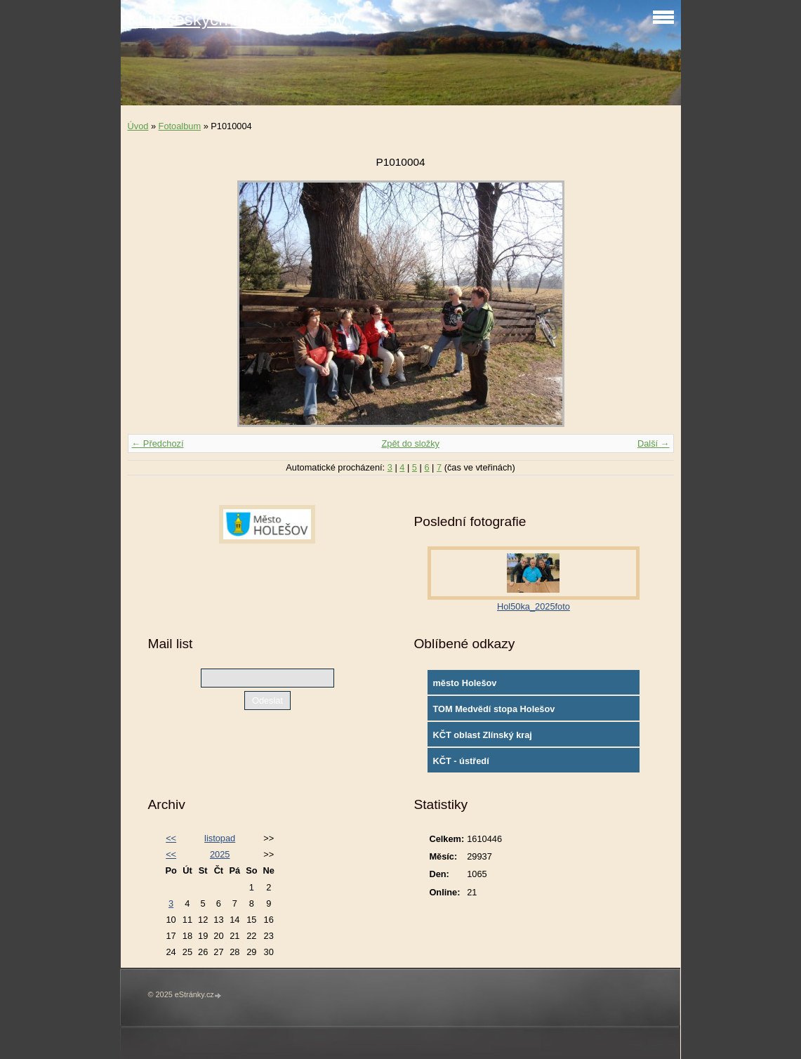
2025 (220, 854)
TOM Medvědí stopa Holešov (493, 709)
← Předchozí (158, 443)
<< (171, 838)
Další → (653, 443)
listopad (219, 838)
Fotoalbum (180, 126)
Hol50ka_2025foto (533, 606)
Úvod (138, 126)
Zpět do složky (410, 443)
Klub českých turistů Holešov (237, 19)
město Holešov (464, 683)
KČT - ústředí (460, 761)
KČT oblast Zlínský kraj (482, 735)
